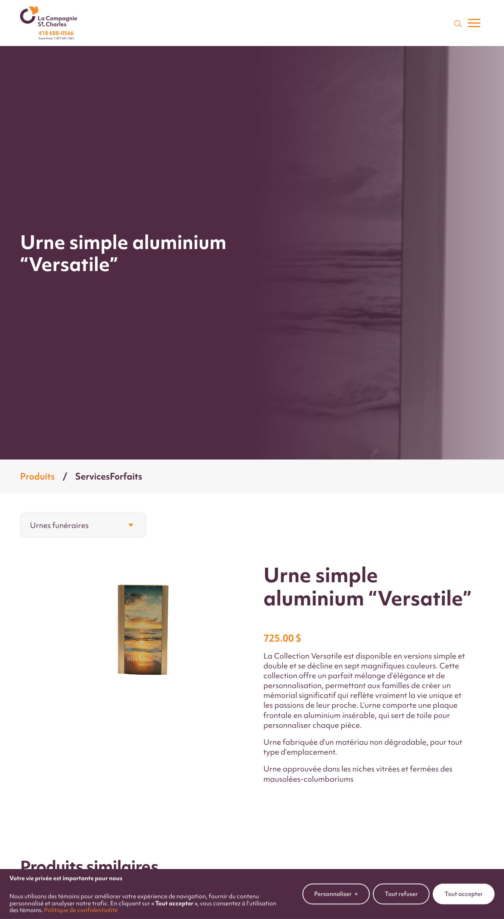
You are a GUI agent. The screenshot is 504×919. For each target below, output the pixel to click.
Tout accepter (464, 890)
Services (92, 476)
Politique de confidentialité (81, 906)
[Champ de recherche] (457, 23)
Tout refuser (401, 890)
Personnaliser (336, 890)
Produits (37, 476)
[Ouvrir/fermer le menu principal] (474, 23)
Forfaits (126, 476)
